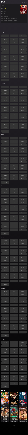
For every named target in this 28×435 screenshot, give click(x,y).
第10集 (5, 46)
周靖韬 (5, 16)
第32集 (14, 69)
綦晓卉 (7, 16)
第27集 (22, 114)
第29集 (14, 66)
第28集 (5, 66)
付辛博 (9, 18)
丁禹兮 (6, 18)
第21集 (22, 56)
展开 (15, 20)
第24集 (22, 59)
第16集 (5, 52)
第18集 (22, 52)
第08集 (14, 42)
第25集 (5, 114)
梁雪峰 (14, 18)
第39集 (22, 76)
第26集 (14, 114)
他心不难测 (5, 421)
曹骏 (16, 18)
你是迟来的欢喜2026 (23, 421)
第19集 (5, 56)
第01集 (5, 35)
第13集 (5, 49)
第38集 (14, 76)
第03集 (22, 35)
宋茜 (4, 18)
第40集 (5, 182)
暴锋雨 (23, 405)
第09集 (22, 42)
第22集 (5, 59)
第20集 (14, 56)
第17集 (14, 52)
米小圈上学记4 (4, 405)
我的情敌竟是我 (14, 405)
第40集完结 (5, 131)
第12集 (22, 46)
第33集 (22, 69)
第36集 (22, 73)
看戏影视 (3, 2)
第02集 (14, 35)
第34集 (5, 73)
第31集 (5, 69)
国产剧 (5, 11)
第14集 (14, 49)
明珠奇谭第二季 (14, 421)
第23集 (14, 59)
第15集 (22, 49)
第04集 (5, 39)
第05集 (14, 39)
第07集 (5, 42)
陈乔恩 (12, 18)
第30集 (22, 66)
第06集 (22, 39)
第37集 (5, 76)
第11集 (14, 46)
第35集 (14, 73)
